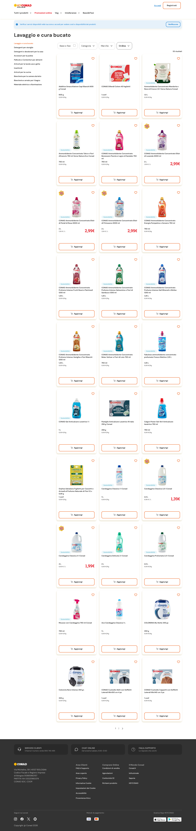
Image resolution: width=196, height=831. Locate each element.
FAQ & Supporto (82, 768)
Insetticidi (18, 68)
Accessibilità (81, 793)
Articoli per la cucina (22, 72)
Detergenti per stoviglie (23, 47)
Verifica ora (173, 24)
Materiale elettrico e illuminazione (28, 84)
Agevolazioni (107, 773)
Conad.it (132, 768)
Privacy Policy (81, 778)
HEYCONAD (133, 783)
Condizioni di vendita (111, 768)
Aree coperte (81, 773)
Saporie (132, 778)
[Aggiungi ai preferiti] (93, 59)
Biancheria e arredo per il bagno (27, 80)
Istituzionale (134, 773)
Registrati (172, 5)
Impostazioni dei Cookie (86, 788)
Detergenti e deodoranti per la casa (28, 52)
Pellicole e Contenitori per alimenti (28, 60)
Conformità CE (108, 778)
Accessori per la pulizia (23, 56)
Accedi (157, 5)
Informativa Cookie (83, 783)
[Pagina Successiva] (122, 728)
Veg (56, 13)
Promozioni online (43, 13)
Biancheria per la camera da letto (27, 76)
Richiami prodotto (109, 783)
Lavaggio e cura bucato (23, 43)
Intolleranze (70, 13)
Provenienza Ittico (83, 798)
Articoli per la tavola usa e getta (27, 64)
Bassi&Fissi (88, 13)
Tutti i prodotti (21, 13)
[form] (88, 45)
